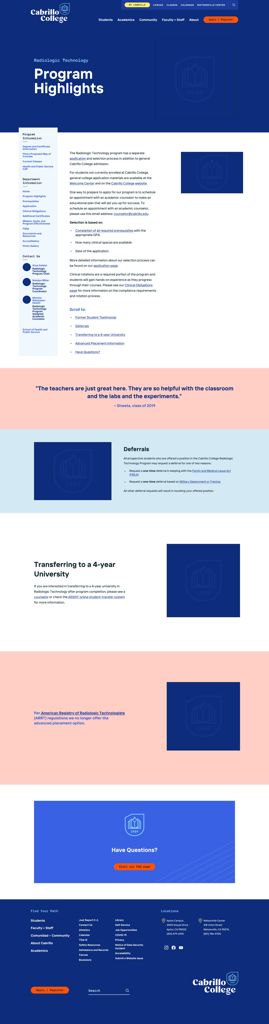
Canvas (158, 4)
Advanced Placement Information (99, 343)
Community (148, 19)
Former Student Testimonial (95, 317)
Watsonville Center (211, 4)
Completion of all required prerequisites (104, 230)
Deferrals (82, 326)
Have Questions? (87, 352)
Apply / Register (221, 19)
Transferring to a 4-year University (100, 334)
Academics (126, 19)
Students (106, 19)
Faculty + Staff (173, 19)
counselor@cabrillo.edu (131, 214)
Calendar (187, 4)
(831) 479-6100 (175, 933)
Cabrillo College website (129, 183)
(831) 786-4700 (212, 933)
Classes (172, 4)
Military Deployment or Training (199, 481)
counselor (41, 597)
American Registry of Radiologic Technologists (82, 713)
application (78, 158)
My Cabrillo (137, 4)
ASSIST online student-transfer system (96, 597)
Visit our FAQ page (134, 866)
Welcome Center (82, 183)
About (194, 19)
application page (105, 265)
